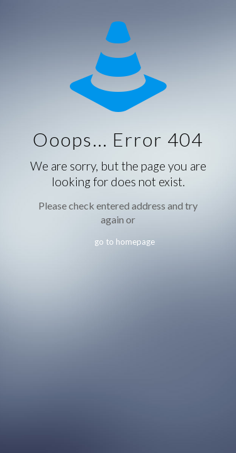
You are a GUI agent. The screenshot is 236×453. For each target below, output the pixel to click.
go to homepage (124, 242)
